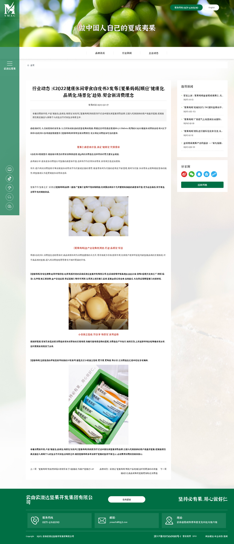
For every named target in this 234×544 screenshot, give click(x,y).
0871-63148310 (50, 522)
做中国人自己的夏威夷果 (117, 27)
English (212, 7)
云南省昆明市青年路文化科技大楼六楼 (197, 522)
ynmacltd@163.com (118, 522)
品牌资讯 (100, 52)
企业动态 (153, 52)
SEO (194, 536)
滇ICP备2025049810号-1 (167, 536)
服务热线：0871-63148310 (186, 7)
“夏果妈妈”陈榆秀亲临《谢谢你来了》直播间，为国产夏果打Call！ (66, 468)
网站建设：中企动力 (214, 536)
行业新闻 (127, 52)
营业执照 (187, 536)
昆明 (225, 536)
